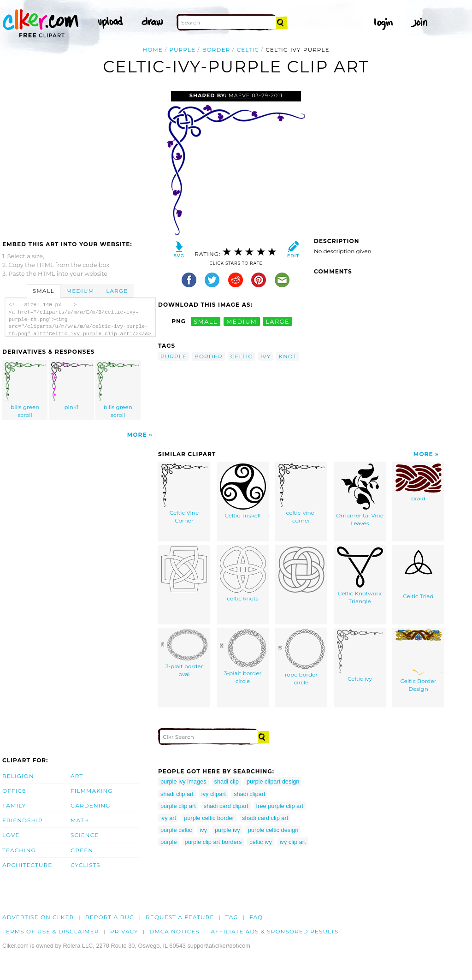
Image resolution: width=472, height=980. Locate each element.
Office (14, 790)
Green (82, 850)
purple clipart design (273, 781)
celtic (248, 49)
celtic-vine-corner (301, 493)
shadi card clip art (265, 817)
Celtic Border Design (418, 661)
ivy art (168, 817)
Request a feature (180, 917)
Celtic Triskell (243, 491)
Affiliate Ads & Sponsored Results (274, 931)
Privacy (124, 931)
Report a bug (110, 917)
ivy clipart (213, 793)
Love (10, 835)
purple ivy (227, 829)
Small (43, 290)
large (277, 321)
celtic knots (243, 574)
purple (182, 49)
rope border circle (301, 658)
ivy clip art (293, 841)
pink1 (72, 386)
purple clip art (178, 805)
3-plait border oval (184, 653)
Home (152, 49)
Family (14, 805)
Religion (18, 775)
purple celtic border (209, 817)
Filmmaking (92, 790)
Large (117, 290)
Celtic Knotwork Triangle (360, 575)
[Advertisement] (79, 160)
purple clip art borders (213, 841)
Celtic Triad (418, 573)
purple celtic (176, 829)
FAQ (256, 917)
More (137, 434)
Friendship (22, 820)
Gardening (91, 805)
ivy (265, 356)
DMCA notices (174, 931)
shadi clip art (177, 793)
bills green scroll (25, 390)
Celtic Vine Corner (184, 493)
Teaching (19, 850)
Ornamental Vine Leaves (360, 495)
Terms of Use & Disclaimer (50, 931)
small (206, 321)
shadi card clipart (226, 805)
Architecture (27, 864)
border (216, 49)
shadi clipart (249, 793)
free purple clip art (279, 805)
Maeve (239, 95)
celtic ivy (260, 841)
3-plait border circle (243, 657)
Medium (80, 290)
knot (287, 356)
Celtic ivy (360, 656)
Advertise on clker (38, 917)
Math (80, 820)
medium (241, 321)
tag (231, 917)
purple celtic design (273, 829)
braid (418, 482)
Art (77, 775)
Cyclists (85, 864)
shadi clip (226, 781)
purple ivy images (183, 781)
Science (85, 835)
